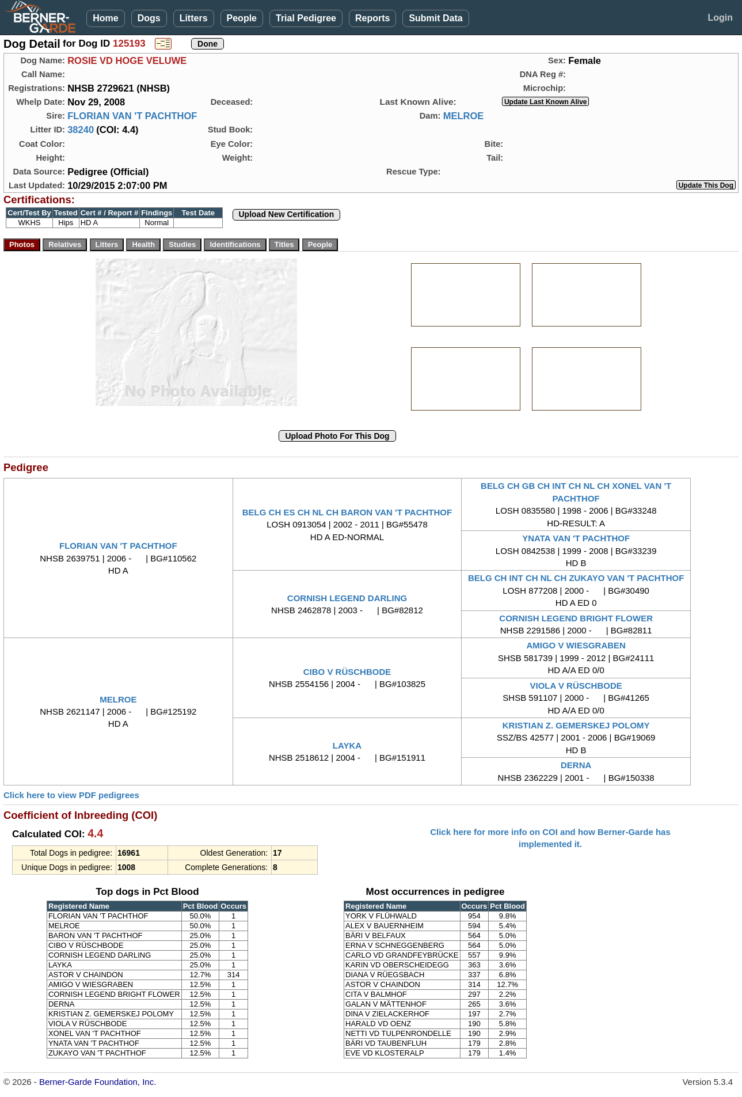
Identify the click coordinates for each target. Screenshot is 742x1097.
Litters (194, 18)
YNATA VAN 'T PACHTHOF (576, 538)
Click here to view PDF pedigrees (71, 795)
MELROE (463, 116)
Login (720, 17)
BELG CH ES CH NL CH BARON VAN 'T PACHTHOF (347, 512)
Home (105, 18)
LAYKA (347, 745)
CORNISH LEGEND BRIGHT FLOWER (576, 618)
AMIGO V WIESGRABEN (576, 645)
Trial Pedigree (306, 18)
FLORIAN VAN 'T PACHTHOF (132, 116)
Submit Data (435, 18)
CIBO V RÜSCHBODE (347, 672)
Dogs (149, 18)
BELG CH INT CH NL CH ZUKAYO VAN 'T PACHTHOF (576, 578)
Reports (372, 18)
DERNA (576, 765)
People (242, 18)
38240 (80, 129)
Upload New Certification (286, 214)
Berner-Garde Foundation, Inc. (97, 1082)
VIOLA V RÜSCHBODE (576, 685)
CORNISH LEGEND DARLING (347, 598)
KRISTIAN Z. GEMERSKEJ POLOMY (576, 725)
